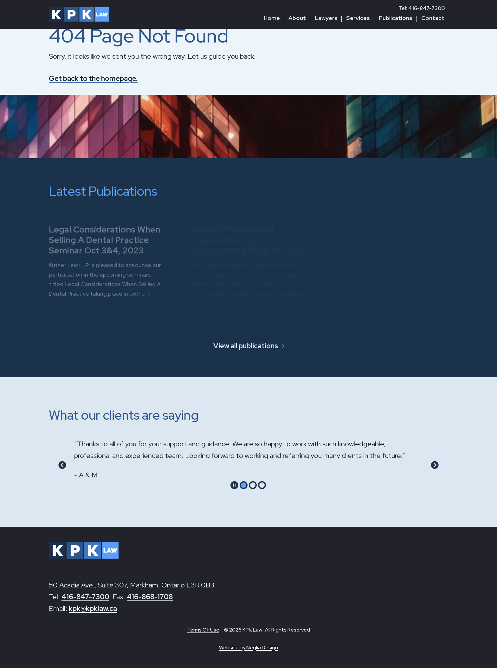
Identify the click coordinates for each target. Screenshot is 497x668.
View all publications (245, 345)
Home (272, 18)
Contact (432, 18)
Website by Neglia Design (248, 647)
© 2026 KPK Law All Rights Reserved (267, 629)
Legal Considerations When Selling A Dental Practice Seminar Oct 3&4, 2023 (104, 240)
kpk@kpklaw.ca (93, 608)
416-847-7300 (85, 596)
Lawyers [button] (326, 18)
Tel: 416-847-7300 (421, 8)
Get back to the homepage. (93, 78)
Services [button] (358, 18)
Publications (395, 18)
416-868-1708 (150, 596)
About (297, 18)
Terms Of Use (203, 629)
